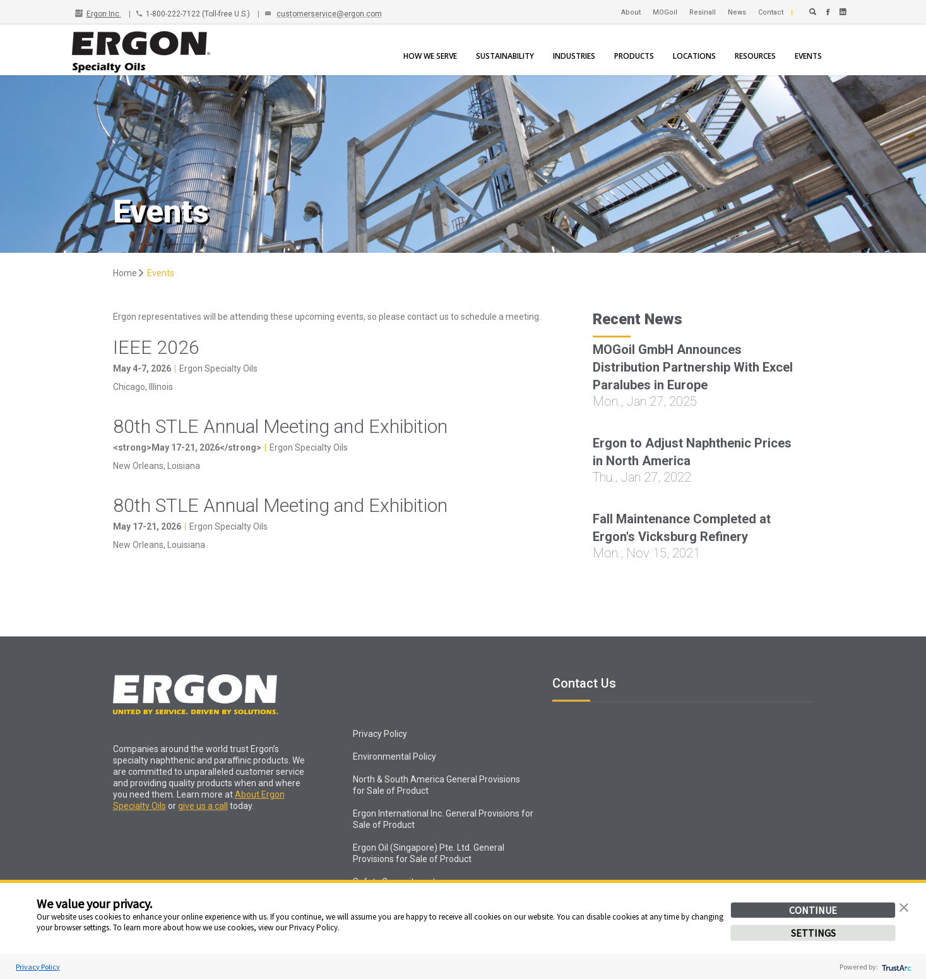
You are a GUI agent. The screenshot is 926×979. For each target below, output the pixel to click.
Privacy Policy (38, 966)
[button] (904, 906)
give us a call (203, 806)
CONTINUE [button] (813, 910)
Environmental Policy (394, 756)
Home (129, 273)
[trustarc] (895, 967)
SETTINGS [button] (813, 933)
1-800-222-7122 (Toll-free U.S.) (198, 13)
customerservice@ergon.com (329, 13)
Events (160, 273)
